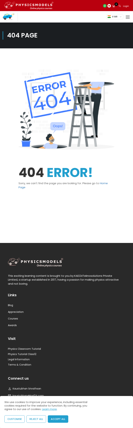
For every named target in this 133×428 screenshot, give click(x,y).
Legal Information (19, 359)
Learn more (49, 409)
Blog (10, 305)
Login (126, 6)
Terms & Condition (19, 364)
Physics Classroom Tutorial (24, 349)
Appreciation (16, 312)
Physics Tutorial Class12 (22, 354)
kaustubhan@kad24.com (26, 395)
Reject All (36, 419)
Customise (14, 419)
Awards (12, 325)
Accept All (58, 419)
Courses (13, 318)
